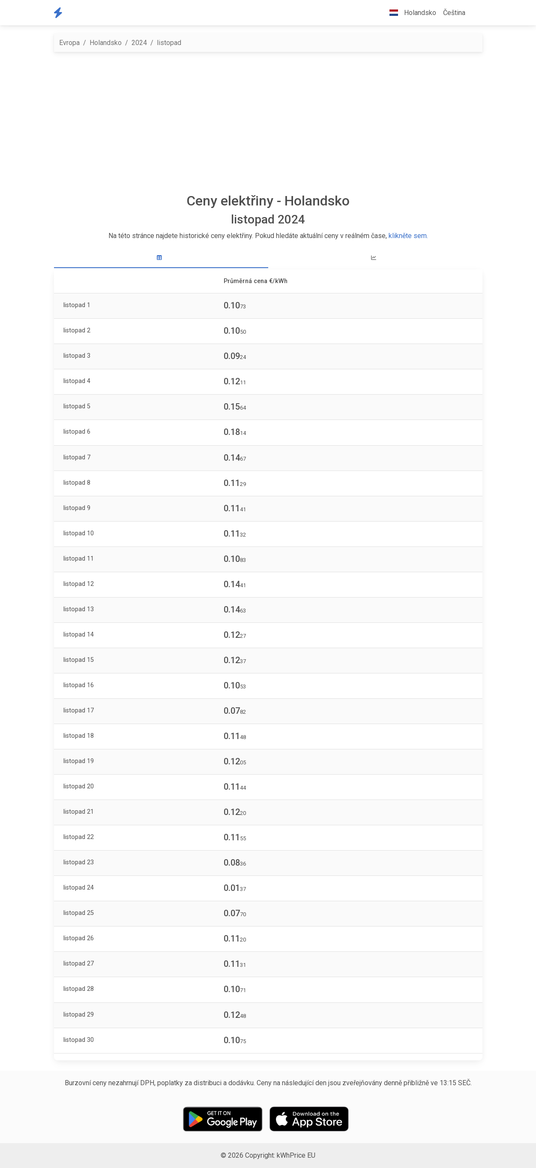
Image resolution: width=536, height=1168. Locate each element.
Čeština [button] (454, 13)
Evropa (69, 43)
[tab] (161, 258)
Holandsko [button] (409, 13)
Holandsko (106, 43)
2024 (139, 43)
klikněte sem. (408, 236)
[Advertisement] (268, 122)
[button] (475, 13)
